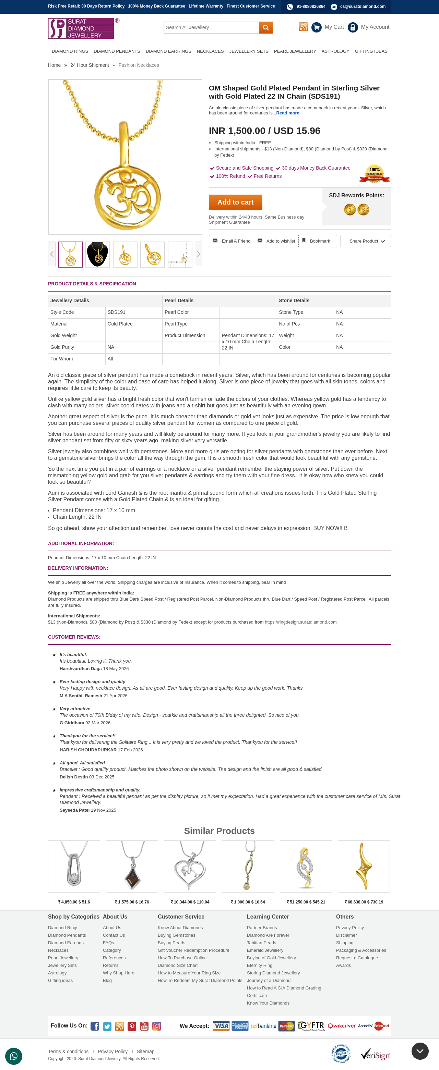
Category (112, 950)
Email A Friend (236, 241)
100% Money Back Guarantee (156, 6)
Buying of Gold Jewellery (271, 957)
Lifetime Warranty (206, 6)
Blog (107, 980)
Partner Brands (262, 927)
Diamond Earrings (66, 942)
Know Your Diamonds (268, 1003)
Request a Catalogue (357, 957)
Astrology (57, 972)
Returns (111, 965)
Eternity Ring (259, 965)
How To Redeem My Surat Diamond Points (200, 980)
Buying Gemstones (176, 935)
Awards (343, 965)
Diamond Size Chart (178, 965)
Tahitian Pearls (261, 942)
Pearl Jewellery (63, 957)
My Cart (334, 27)
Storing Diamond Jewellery (273, 972)
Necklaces (58, 950)
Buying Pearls (171, 942)
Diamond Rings (63, 927)
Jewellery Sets (62, 965)
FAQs (108, 942)
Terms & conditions (68, 1051)
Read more (287, 112)
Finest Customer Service (251, 6)
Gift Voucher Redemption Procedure (193, 950)
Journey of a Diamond (268, 980)
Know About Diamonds (180, 927)
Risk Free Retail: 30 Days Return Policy (86, 6)
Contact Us (114, 935)
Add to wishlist (280, 241)
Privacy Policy (350, 927)
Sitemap (145, 1051)
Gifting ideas (60, 980)
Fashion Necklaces (139, 65)
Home (54, 65)
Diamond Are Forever (268, 935)
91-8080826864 (311, 6)
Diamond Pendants (67, 935)
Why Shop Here (118, 972)
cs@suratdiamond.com (362, 6)
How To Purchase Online (182, 957)
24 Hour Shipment (89, 65)
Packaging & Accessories (361, 950)
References (114, 957)
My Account (375, 27)
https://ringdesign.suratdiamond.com (301, 622)
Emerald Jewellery (265, 950)
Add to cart (235, 202)
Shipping (345, 942)
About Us (112, 927)
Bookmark (320, 241)
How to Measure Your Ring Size (189, 972)
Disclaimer (346, 935)
